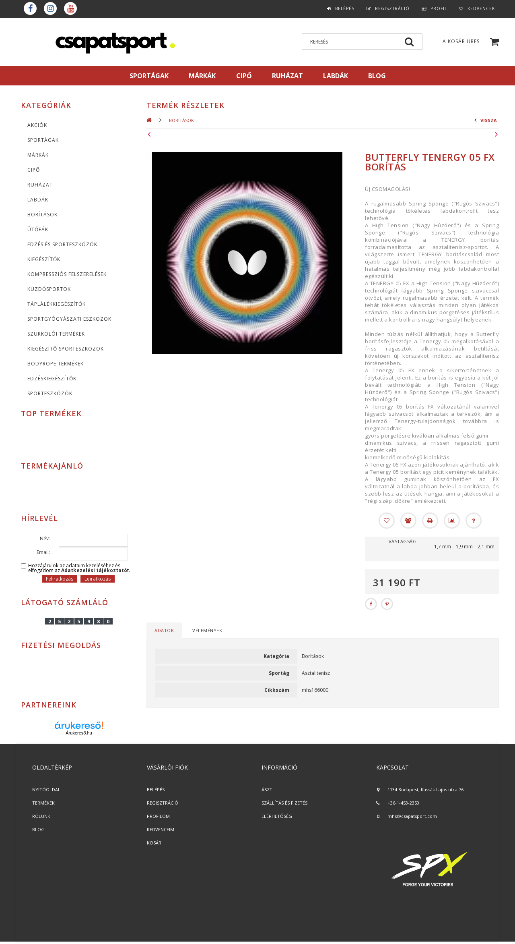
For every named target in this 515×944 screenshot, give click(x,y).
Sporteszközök (49, 393)
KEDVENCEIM (160, 829)
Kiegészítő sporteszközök (65, 348)
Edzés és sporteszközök (62, 244)
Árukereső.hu (79, 732)
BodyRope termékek (55, 363)
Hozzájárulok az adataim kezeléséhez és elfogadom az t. (79, 568)
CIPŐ (33, 169)
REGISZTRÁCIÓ (162, 803)
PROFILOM (158, 816)
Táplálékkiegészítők (56, 304)
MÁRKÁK (202, 75)
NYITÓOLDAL (46, 789)
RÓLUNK (41, 816)
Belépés (344, 8)
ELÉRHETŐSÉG (277, 816)
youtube (70, 8)
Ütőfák (37, 229)
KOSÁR (154, 843)
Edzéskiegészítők (51, 378)
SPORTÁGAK (149, 75)
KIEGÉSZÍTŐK (43, 259)
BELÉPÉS (156, 789)
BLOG (38, 829)
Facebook (30, 8)
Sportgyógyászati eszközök (69, 318)
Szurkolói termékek (56, 333)
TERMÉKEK (43, 803)
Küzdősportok (49, 289)
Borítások (42, 214)
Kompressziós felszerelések (67, 274)
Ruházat (40, 184)
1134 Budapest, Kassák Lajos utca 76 (425, 789)
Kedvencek (481, 8)
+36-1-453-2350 (403, 803)
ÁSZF (267, 789)
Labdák (37, 199)
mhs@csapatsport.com (412, 816)
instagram (50, 8)
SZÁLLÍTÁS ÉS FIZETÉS (284, 803)
